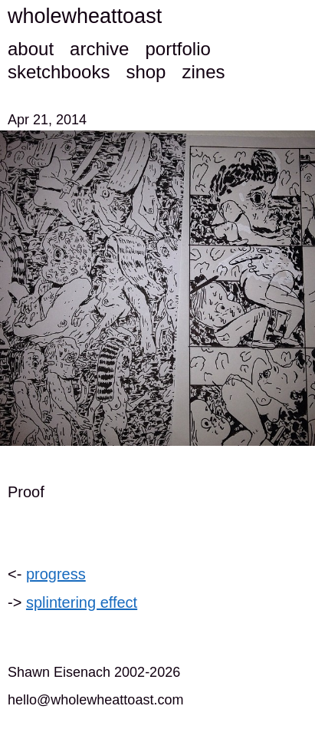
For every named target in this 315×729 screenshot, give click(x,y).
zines (203, 71)
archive (99, 48)
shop (146, 71)
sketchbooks (59, 71)
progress (56, 574)
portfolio (177, 48)
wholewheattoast (85, 16)
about (31, 48)
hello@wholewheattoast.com (95, 700)
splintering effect (81, 602)
